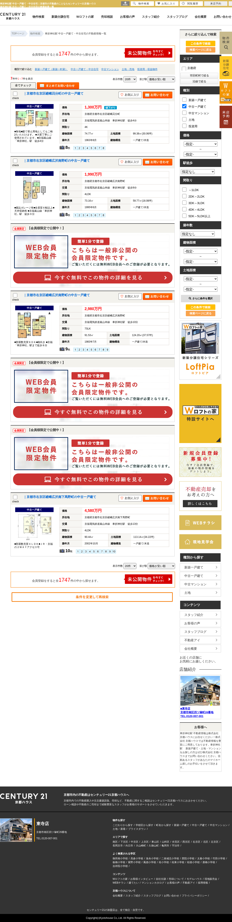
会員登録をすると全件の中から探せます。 (102, 53)
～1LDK (190, 189)
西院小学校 (188, 858)
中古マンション (110, 69)
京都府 (189, 68)
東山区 (155, 841)
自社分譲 (161, 878)
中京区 (134, 841)
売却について (176, 878)
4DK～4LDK (193, 209)
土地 (188, 119)
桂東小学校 (178, 862)
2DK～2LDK (193, 196)
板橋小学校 (119, 862)
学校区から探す (144, 825)
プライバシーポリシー (194, 895)
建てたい (134, 882)
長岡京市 (118, 845)
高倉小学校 (137, 858)
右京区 (196, 841)
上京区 (145, 841)
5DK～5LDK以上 (196, 216)
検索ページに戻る (201, 49)
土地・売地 (128, 69)
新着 (122, 828)
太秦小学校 (203, 858)
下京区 (124, 841)
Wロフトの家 (85, 16)
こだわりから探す (123, 825)
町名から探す (163, 825)
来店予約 (215, 3)
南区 (115, 841)
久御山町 (154, 845)
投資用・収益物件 (147, 69)
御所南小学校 (120, 858)
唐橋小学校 (208, 862)
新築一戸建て (194, 100)
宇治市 (175, 845)
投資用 (189, 126)
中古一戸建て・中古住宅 (84, 69)
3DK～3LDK (193, 203)
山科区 (165, 841)
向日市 (129, 845)
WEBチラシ (119, 882)
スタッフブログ (177, 16)
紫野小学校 (134, 862)
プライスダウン (137, 828)
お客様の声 (127, 16)
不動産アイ (192, 640)
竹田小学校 (219, 858)
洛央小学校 (152, 858)
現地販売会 (211, 878)
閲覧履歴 (190, 3)
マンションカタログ (153, 882)
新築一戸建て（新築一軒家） (51, 69)
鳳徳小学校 (149, 862)
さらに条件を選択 (201, 298)
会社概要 (200, 16)
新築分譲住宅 (60, 16)
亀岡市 (165, 845)
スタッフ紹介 (151, 16)
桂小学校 (164, 862)
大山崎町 (141, 845)
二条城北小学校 (170, 858)
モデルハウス (194, 878)
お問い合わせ (222, 16)
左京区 (215, 841)
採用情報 (203, 882)
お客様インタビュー (141, 878)
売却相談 (107, 16)
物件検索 (38, 16)
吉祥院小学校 (120, 866)
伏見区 (176, 841)
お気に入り (166, 3)
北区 (205, 841)
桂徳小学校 (193, 862)
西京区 (186, 841)
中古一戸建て (194, 106)
